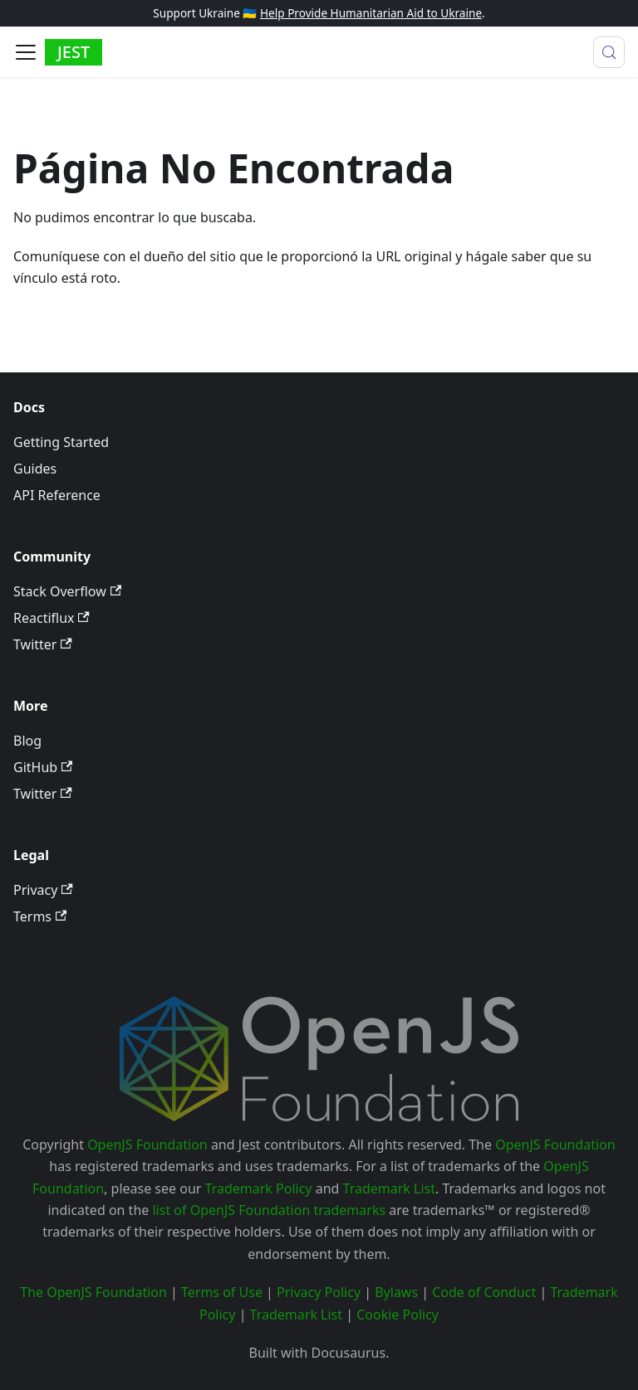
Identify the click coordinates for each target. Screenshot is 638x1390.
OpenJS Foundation (147, 1144)
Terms (39, 916)
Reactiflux (51, 618)
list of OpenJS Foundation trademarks (268, 1210)
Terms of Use (222, 1292)
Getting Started (61, 442)
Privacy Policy (319, 1292)
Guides (34, 468)
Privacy (43, 890)
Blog (27, 740)
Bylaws (396, 1292)
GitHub (42, 767)
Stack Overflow (67, 591)
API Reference (57, 495)
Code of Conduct (484, 1292)
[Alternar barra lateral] (25, 52)
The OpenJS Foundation (93, 1292)
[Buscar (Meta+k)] (609, 52)
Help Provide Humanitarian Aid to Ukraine (371, 13)
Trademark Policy (258, 1188)
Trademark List (389, 1188)
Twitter (42, 644)
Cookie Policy (397, 1314)
